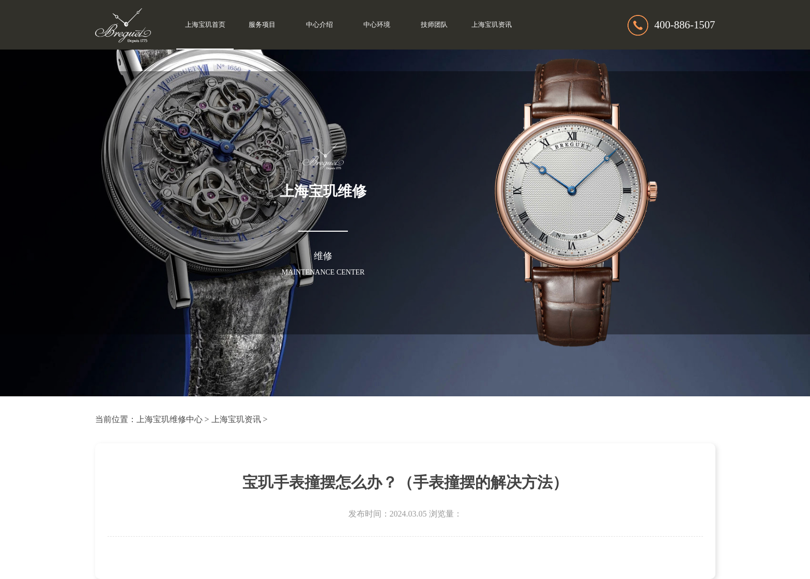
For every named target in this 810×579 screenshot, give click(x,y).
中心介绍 (319, 24)
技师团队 (434, 24)
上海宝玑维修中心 (169, 419)
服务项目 (262, 24)
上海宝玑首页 (205, 24)
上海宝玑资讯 (491, 24)
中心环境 (376, 24)
